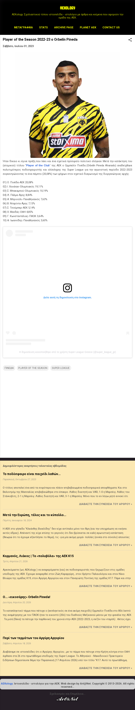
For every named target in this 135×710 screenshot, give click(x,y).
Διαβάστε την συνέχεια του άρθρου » (105, 504)
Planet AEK (88, 27)
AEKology (7, 683)
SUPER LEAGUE (61, 368)
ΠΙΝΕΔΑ (9, 368)
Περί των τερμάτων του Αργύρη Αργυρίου (33, 638)
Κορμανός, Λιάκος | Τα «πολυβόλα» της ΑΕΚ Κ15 (38, 556)
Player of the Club (38, 165)
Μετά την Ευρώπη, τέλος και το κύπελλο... (34, 515)
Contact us (111, 27)
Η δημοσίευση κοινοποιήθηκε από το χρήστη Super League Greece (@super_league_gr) (67, 352)
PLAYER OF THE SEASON (32, 368)
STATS (43, 27)
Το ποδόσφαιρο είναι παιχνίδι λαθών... (32, 474)
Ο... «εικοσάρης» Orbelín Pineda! (26, 597)
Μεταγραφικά (23, 27)
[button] (130, 40)
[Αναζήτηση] (130, 9)
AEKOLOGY (67, 8)
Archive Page (63, 27)
